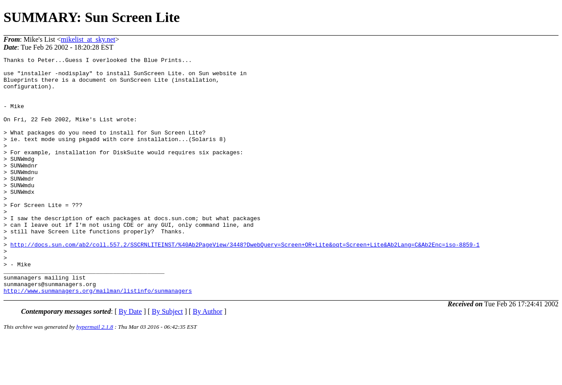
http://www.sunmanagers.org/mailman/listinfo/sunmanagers (98, 338)
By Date (130, 359)
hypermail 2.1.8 (94, 374)
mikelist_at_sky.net (88, 39)
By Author (207, 359)
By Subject (167, 359)
